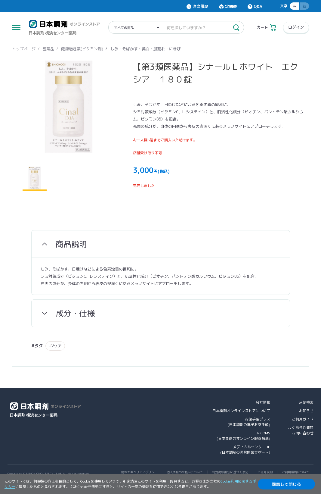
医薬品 (48, 49)
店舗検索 (306, 402)
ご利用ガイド (302, 419)
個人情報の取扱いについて (185, 472)
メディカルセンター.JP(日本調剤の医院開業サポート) (245, 449)
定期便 (231, 6)
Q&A (258, 6)
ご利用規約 (265, 472)
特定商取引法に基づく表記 (230, 472)
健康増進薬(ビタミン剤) (82, 49)
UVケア (55, 346)
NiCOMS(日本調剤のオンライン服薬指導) (243, 435)
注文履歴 (200, 6)
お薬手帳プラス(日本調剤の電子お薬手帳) (248, 422)
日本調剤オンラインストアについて (241, 410)
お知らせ (306, 410)
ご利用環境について (295, 472)
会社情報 (263, 402)
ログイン (296, 27)
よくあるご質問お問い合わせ (300, 430)
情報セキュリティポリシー (139, 472)
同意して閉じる (286, 484)
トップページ (23, 49)
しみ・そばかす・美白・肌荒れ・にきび (145, 49)
